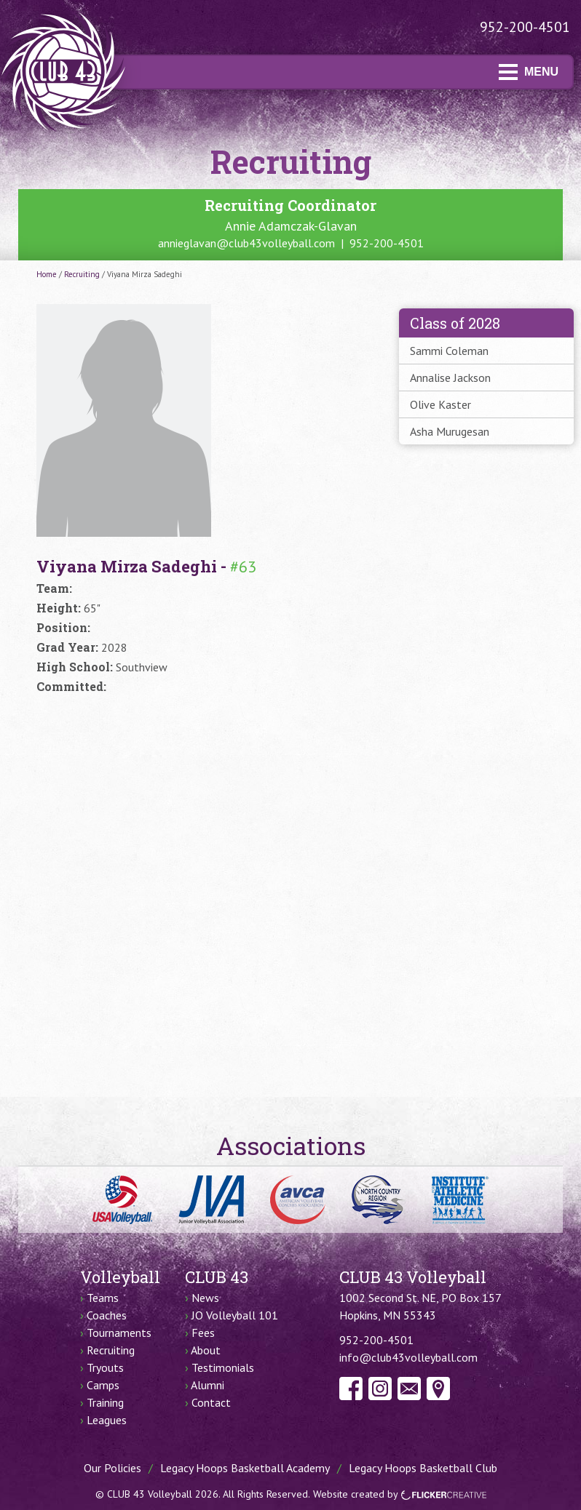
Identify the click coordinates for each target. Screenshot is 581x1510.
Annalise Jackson (450, 377)
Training (105, 1402)
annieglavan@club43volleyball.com (246, 243)
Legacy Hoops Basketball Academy (245, 1468)
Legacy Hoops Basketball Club (423, 1468)
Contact (211, 1402)
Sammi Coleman (449, 350)
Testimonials (222, 1367)
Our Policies (112, 1468)
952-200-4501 (525, 26)
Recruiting (82, 274)
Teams (103, 1297)
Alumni (207, 1385)
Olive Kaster (440, 404)
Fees (203, 1332)
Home (46, 274)
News (205, 1297)
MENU (528, 71)
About (206, 1350)
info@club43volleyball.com (408, 1357)
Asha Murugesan (449, 431)
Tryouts (105, 1367)
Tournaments (119, 1332)
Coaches (107, 1315)
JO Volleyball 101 (234, 1315)
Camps (103, 1385)
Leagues (107, 1420)
